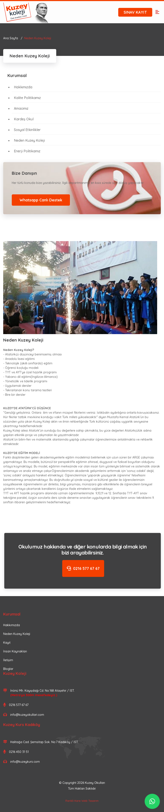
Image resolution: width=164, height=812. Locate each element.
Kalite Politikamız (27, 98)
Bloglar (8, 669)
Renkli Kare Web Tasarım (82, 800)
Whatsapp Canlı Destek (40, 200)
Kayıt (6, 643)
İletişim (8, 660)
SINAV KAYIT (135, 12)
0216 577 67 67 (83, 568)
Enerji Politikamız (27, 151)
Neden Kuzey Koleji (29, 140)
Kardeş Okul (24, 119)
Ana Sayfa (10, 38)
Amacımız (21, 108)
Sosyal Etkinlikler (27, 130)
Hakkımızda (23, 87)
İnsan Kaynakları (15, 651)
